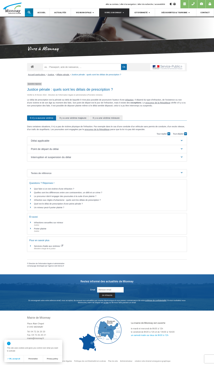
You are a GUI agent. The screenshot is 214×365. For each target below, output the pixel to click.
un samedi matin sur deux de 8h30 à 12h (149, 335)
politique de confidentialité (155, 300)
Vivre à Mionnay (113, 12)
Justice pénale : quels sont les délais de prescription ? (96, 74)
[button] (29, 12)
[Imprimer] (174, 4)
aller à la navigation (128, 4)
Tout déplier (180, 133)
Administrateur (126, 361)
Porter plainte (40, 228)
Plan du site (113, 361)
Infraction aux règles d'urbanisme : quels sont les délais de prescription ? (67, 200)
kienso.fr (61, 266)
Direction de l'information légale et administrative (46, 264)
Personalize (33, 359)
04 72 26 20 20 (38, 331)
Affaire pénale (63, 74)
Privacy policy (52, 359)
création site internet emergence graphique (152, 361)
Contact (205, 12)
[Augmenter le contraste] (171, 4)
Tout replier (163, 133)
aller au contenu (112, 4)
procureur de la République (157, 102)
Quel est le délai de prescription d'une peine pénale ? (58, 204)
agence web (52, 266)
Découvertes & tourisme (174, 12)
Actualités (60, 12)
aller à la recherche (145, 4)
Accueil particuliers (37, 74)
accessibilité (160, 4)
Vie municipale (83, 12)
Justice (51, 74)
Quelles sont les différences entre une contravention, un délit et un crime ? (68, 192)
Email (92, 290)
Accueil (41, 12)
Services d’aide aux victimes (48, 246)
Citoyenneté (141, 12)
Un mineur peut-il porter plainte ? (49, 207)
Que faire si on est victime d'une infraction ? (54, 189)
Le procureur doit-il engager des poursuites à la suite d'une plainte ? (65, 196)
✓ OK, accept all (13, 359)
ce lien (106, 302)
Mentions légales (65, 361)
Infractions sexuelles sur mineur (48, 222)
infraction (129, 100)
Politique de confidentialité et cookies (90, 361)
